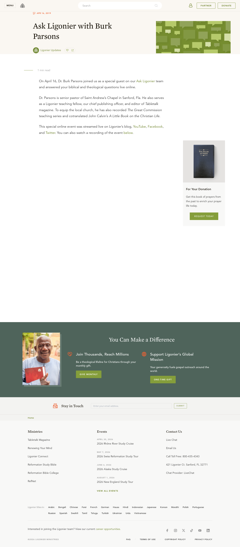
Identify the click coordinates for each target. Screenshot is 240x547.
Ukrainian (117, 513)
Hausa (116, 507)
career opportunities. (108, 529)
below (128, 133)
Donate (227, 5)
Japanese (151, 507)
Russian (52, 513)
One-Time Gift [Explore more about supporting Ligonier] (163, 379)
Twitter (50, 133)
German (105, 507)
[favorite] (67, 50)
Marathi (175, 507)
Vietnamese (140, 513)
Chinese (74, 507)
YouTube (139, 126)
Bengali (62, 507)
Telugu (94, 513)
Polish (186, 507)
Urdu (128, 513)
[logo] (22, 5)
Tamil (84, 513)
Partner (206, 5)
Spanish (63, 513)
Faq (128, 539)
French (93, 507)
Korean (163, 507)
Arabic (51, 507)
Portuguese (198, 507)
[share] (72, 50)
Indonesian (137, 507)
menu (10, 5)
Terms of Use (148, 539)
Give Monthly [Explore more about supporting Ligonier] (89, 374)
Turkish (105, 513)
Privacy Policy (203, 539)
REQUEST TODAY (204, 216)
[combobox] (115, 6)
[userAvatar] (190, 5)
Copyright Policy (175, 539)
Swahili (74, 513)
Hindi (125, 507)
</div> (102, 177)
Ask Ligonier (145, 81)
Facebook (155, 126)
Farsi (84, 507)
